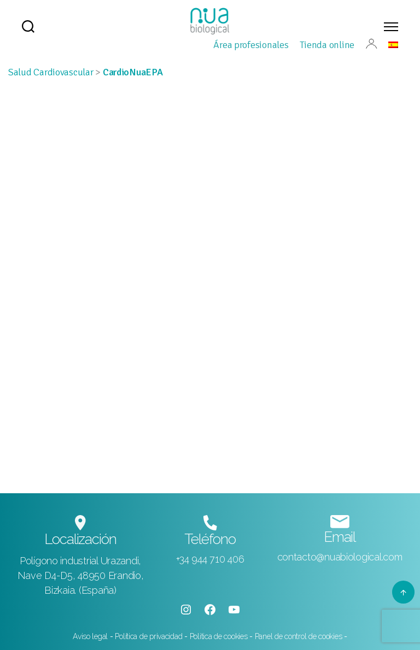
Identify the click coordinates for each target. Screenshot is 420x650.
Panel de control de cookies (298, 636)
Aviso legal (91, 636)
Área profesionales (250, 45)
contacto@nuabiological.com (339, 557)
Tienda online (327, 45)
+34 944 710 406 (210, 559)
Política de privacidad (148, 636)
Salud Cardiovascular (51, 72)
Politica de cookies (220, 636)
